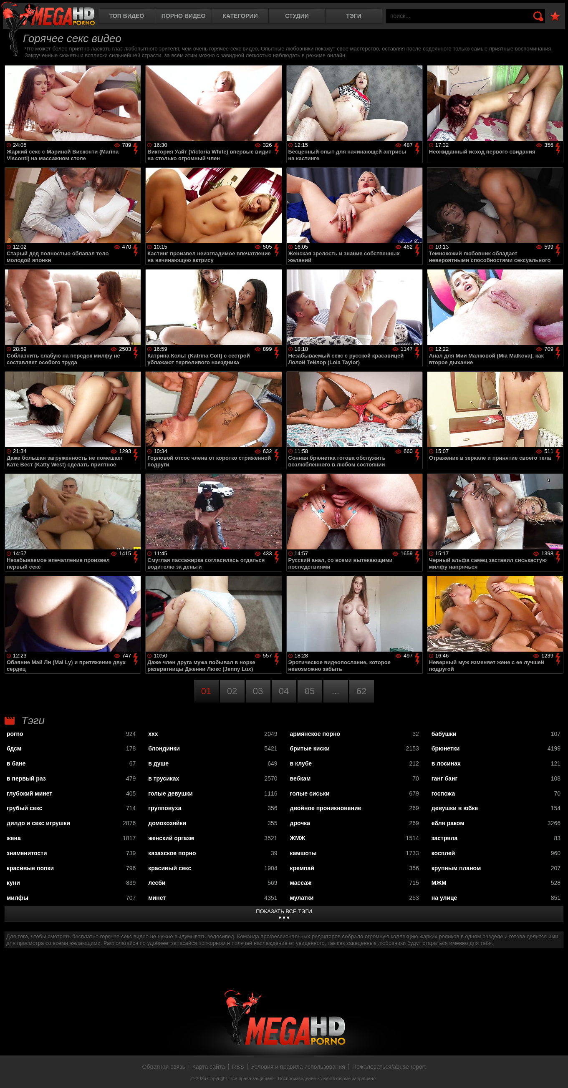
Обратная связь (163, 1066)
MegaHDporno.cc (48, 14)
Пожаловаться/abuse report (389, 1066)
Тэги (353, 16)
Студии (296, 16)
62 (361, 691)
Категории (240, 16)
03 (258, 691)
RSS (238, 1066)
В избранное (555, 16)
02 (232, 691)
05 (310, 691)
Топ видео (126, 16)
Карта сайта (208, 1066)
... (335, 691)
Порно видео (184, 16)
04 (284, 691)
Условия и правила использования (298, 1066)
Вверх (555, 1073)
